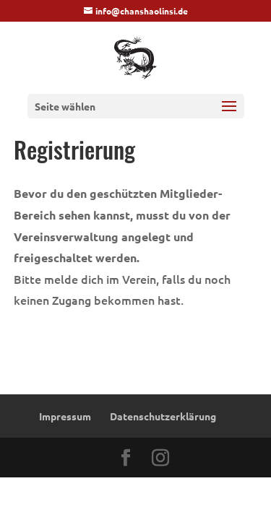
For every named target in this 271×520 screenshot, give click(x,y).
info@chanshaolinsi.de (141, 11)
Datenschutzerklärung (163, 416)
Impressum (65, 416)
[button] (229, 115)
